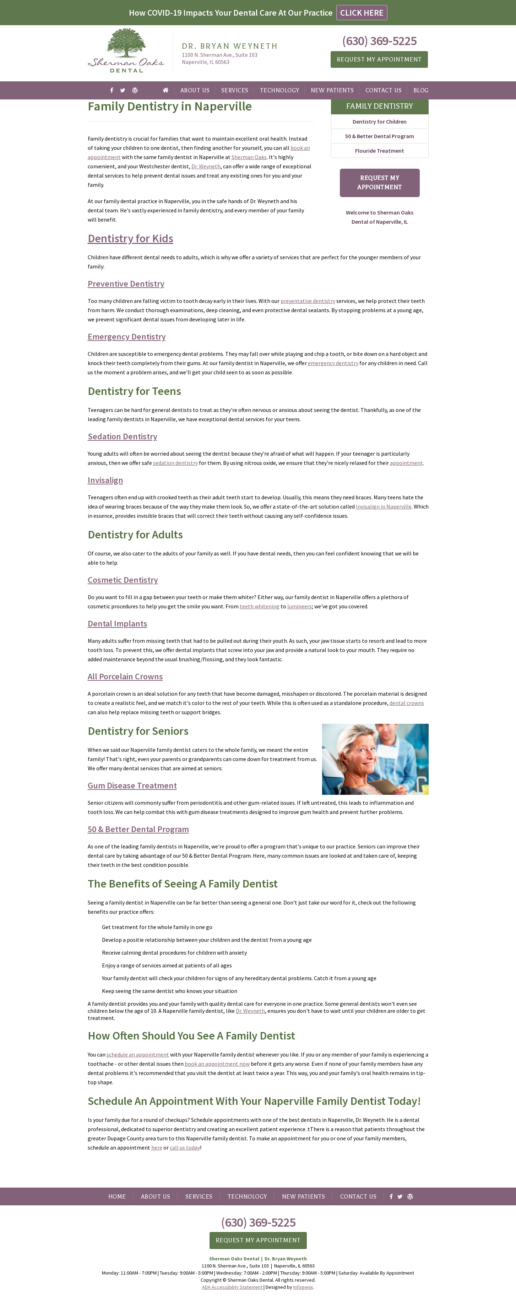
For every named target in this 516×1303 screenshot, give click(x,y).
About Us (195, 90)
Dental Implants (117, 623)
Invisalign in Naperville (384, 506)
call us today (185, 1147)
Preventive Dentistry (126, 283)
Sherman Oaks (249, 157)
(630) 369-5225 (379, 41)
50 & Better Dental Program (379, 136)
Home (117, 1197)
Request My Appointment (379, 59)
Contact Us (383, 90)
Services (235, 90)
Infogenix (303, 1287)
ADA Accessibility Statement (232, 1287)
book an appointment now (217, 1063)
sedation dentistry (175, 462)
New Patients (332, 90)
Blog (421, 90)
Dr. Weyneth (206, 166)
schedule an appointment (138, 1054)
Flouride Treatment (379, 150)
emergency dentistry (333, 363)
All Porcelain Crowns (125, 676)
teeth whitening (259, 606)
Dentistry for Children (380, 121)
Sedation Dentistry (122, 436)
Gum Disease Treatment (132, 785)
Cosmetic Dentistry (123, 579)
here (156, 1147)
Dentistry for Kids (130, 238)
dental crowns (407, 702)
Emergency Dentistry (127, 336)
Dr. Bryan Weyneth (230, 46)
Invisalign (105, 479)
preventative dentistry (308, 300)
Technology (279, 90)
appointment (406, 462)
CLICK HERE (362, 12)
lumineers (299, 606)
